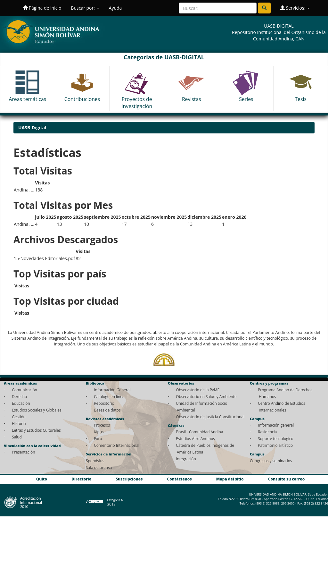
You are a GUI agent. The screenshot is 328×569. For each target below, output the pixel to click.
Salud (17, 436)
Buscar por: (85, 8)
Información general (276, 425)
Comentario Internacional (116, 445)
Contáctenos (179, 478)
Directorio (81, 478)
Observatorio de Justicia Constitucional (210, 416)
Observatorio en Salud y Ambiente (206, 396)
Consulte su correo (286, 478)
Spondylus (95, 460)
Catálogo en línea (109, 396)
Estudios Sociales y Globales (36, 409)
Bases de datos (107, 409)
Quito (41, 478)
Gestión (19, 416)
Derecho (19, 396)
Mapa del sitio (230, 478)
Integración (186, 458)
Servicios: (295, 8)
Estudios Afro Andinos (195, 438)
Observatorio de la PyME (197, 389)
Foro (98, 438)
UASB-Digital (32, 127)
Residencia (267, 431)
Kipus (99, 431)
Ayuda (115, 8)
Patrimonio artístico (275, 445)
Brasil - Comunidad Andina (199, 431)
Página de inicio (42, 8)
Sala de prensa (99, 467)
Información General (112, 389)
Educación (21, 403)
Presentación (23, 451)
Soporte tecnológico (275, 438)
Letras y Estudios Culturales (36, 430)
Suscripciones (129, 478)
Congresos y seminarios (271, 460)
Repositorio (104, 403)
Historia (19, 423)
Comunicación (24, 389)
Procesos (102, 425)
